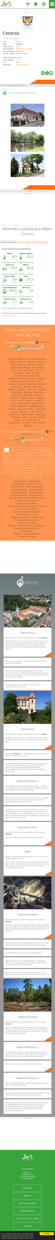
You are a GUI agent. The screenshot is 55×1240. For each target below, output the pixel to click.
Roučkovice (23, 406)
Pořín (13, 400)
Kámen (42, 378)
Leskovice (12, 384)
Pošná (20, 400)
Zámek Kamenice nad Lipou (27, 528)
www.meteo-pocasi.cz (10, 315)
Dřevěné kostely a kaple (23, 465)
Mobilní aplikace (27, 1211)
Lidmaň (22, 384)
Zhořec (42, 422)
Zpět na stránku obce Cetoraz (43, 187)
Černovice (21, 364)
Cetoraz (11, 33)
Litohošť (42, 384)
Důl (37, 370)
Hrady (42, 460)
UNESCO (46, 450)
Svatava (14, 411)
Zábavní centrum (20, 475)
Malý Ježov (37, 386)
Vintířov (33, 417)
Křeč (32, 381)
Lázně (4, 470)
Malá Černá (17, 386)
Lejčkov (39, 381)
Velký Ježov (16, 417)
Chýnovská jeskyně (34, 486)
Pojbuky (40, 397)
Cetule (31, 364)
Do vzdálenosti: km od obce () (23, 431)
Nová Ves (28, 392)
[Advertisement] (27, 210)
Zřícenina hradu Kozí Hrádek (27, 511)
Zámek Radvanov (19, 492)
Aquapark (35, 450)
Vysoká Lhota (20, 420)
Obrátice (14, 397)
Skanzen (23, 455)
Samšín (12, 409)
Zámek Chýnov (36, 492)
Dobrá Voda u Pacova (20, 367)
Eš (42, 370)
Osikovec (24, 397)
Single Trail (39, 470)
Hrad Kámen (18, 484)
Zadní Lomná (34, 420)
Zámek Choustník (38, 506)
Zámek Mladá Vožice (34, 497)
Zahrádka (26, 422)
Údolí (32, 411)
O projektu (27, 1188)
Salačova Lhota (37, 406)
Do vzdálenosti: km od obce (19, 342)
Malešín (27, 386)
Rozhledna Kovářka (19, 517)
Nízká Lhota (16, 392)
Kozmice (25, 381)
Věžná (25, 417)
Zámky (50, 460)
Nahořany (31, 389)
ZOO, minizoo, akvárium (20, 450)
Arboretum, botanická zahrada (13, 460)
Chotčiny (39, 364)
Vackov (40, 411)
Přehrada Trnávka (27, 536)
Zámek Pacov (34, 481)
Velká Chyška (27, 414)
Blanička (42, 359)
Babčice (12, 359)
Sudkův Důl (40, 409)
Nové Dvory (39, 392)
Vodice (41, 417)
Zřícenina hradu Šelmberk (27, 500)
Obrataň (38, 395)
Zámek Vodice (19, 481)
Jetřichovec (32, 378)
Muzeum (49, 470)
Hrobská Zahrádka (16, 378)
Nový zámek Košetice (26, 503)
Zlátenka (27, 425)
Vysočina (19, 42)
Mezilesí (12, 389)
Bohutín (22, 361)
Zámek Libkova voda (26, 522)
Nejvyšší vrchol (15, 470)
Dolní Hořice (37, 367)
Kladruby (15, 381)
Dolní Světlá (16, 370)
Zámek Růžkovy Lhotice (27, 514)
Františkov (18, 373)
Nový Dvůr (16, 395)
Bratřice (41, 361)
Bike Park (28, 470)
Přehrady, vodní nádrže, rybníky (41, 455)
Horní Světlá (33, 375)
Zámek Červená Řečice (27, 509)
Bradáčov (32, 361)
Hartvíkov (36, 373)
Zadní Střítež (14, 422)
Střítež (30, 409)
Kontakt (27, 1226)
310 (17, 60)
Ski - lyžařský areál (9, 455)
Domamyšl (29, 370)
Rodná (13, 406)
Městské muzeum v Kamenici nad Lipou (27, 525)
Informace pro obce (27, 1203)
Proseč (14, 403)
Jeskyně (48, 465)
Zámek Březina (36, 489)
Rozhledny (32, 460)
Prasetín (28, 400)
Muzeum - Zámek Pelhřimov (27, 533)
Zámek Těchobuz (34, 484)
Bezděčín (32, 359)
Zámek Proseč (17, 486)
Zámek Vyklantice (19, 495)
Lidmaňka (31, 384)
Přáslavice (38, 400)
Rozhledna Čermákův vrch (27, 520)
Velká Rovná (40, 414)
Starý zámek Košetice (18, 506)
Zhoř (35, 422)
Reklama (27, 1195)
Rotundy (39, 465)
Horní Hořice (20, 375)
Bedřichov (22, 359)
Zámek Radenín (36, 495)
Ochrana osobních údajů (27, 1218)
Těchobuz (23, 411)
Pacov (18, 46)
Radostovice (24, 403)
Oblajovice (27, 395)
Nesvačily (42, 389)
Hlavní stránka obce (47, 82)
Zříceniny (7, 465)
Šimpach (21, 409)
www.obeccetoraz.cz (23, 65)
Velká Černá (14, 414)
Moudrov (21, 389)
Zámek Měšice (27, 531)
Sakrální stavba (35, 475)
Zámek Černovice (19, 489)
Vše (6, 450)
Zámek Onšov (36, 517)
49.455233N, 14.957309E (24, 49)
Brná (13, 364)
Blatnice (13, 361)
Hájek (27, 373)
